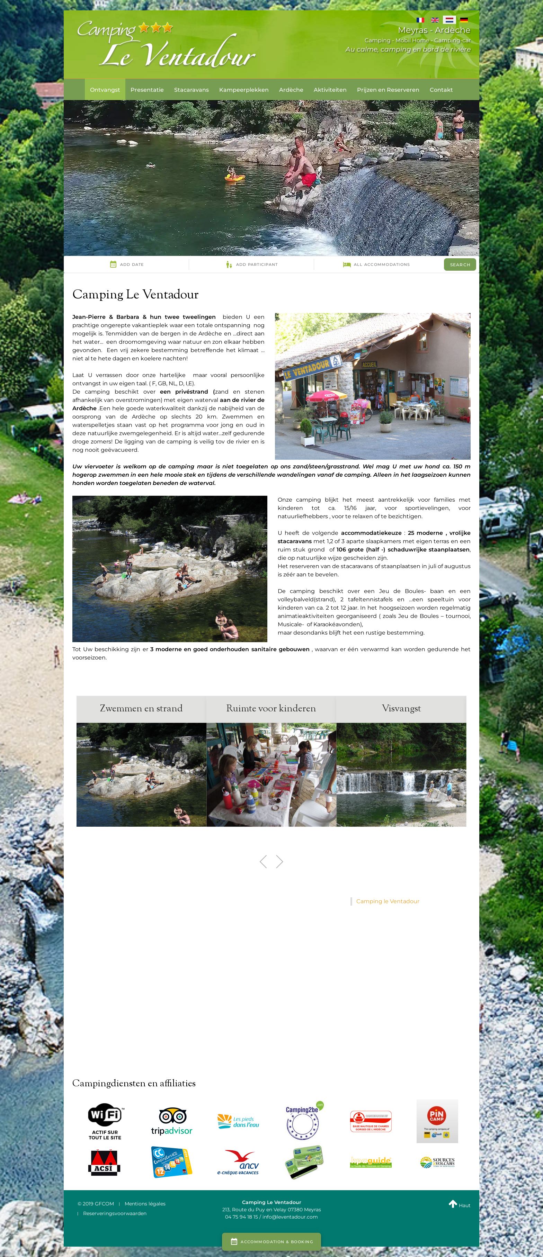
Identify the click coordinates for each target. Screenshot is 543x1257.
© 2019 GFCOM (96, 1204)
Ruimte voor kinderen (271, 709)
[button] (264, 861)
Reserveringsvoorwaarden (114, 1213)
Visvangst (401, 709)
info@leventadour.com (290, 1217)
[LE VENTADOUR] (167, 44)
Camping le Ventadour (387, 901)
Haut (459, 1205)
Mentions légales (145, 1204)
